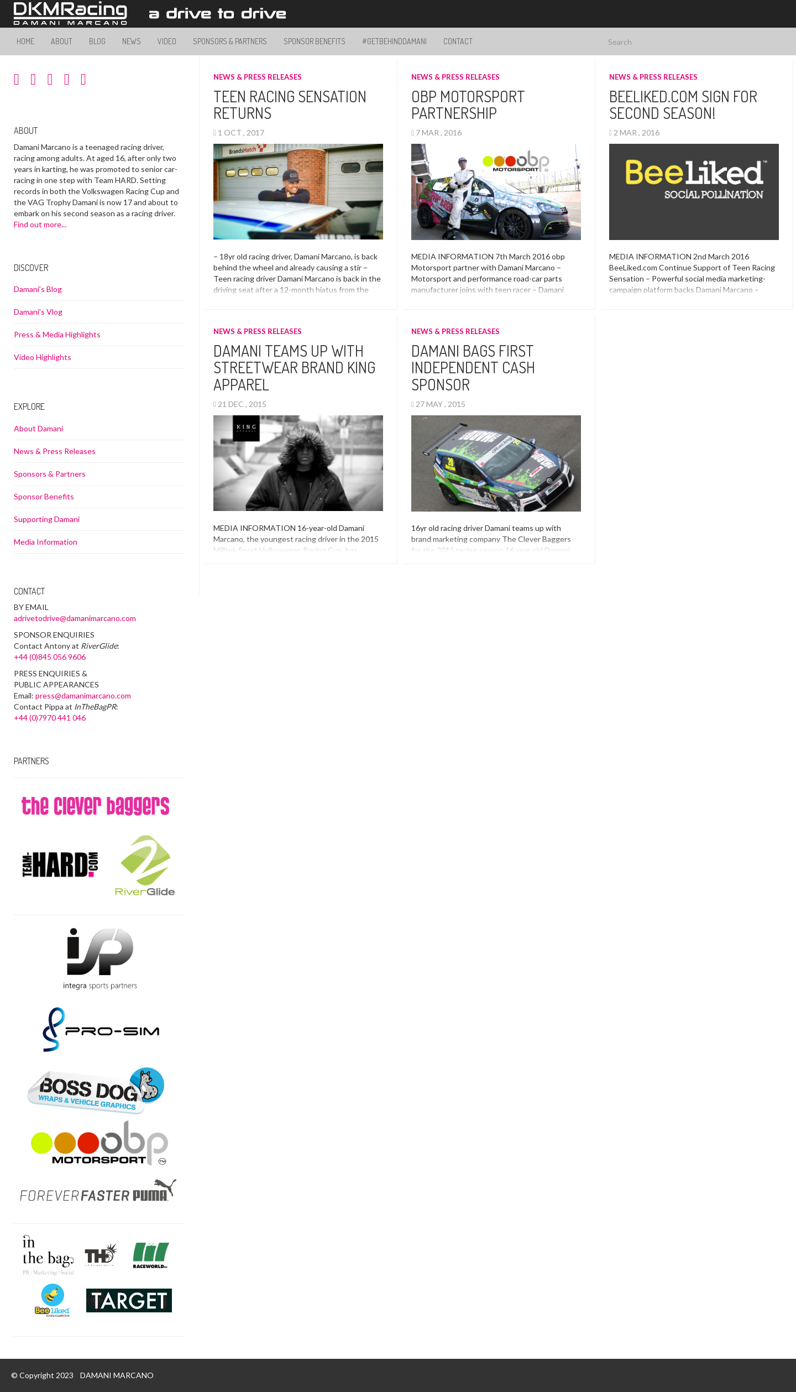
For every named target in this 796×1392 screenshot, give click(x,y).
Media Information (45, 541)
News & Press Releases (257, 76)
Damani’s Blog (38, 289)
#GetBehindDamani (394, 41)
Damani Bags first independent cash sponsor (473, 368)
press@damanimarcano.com (83, 695)
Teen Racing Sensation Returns (289, 104)
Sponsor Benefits (314, 41)
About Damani (38, 428)
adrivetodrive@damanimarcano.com (75, 618)
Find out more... (40, 224)
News (131, 41)
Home (25, 41)
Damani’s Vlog (38, 311)
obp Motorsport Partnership (468, 104)
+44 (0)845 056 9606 (50, 656)
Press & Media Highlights (57, 334)
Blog (97, 41)
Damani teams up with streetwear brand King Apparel (294, 368)
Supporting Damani (47, 519)
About (61, 41)
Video (167, 41)
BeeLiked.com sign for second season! (683, 104)
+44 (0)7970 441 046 (50, 717)
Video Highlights (42, 357)
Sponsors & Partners (230, 41)
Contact (458, 41)
